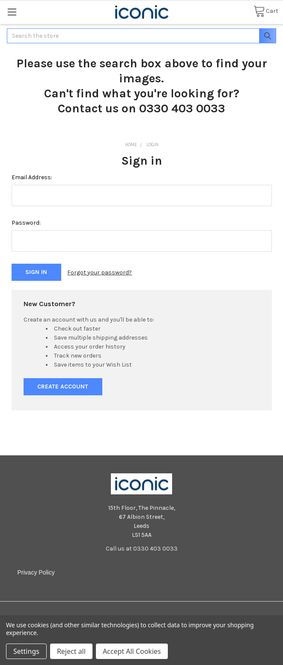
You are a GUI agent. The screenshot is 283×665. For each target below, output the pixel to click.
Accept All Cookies (132, 651)
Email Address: (32, 177)
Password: (26, 222)
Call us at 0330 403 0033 (142, 548)
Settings (26, 651)
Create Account (62, 386)
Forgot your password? (99, 272)
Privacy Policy (36, 572)
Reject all (71, 651)
